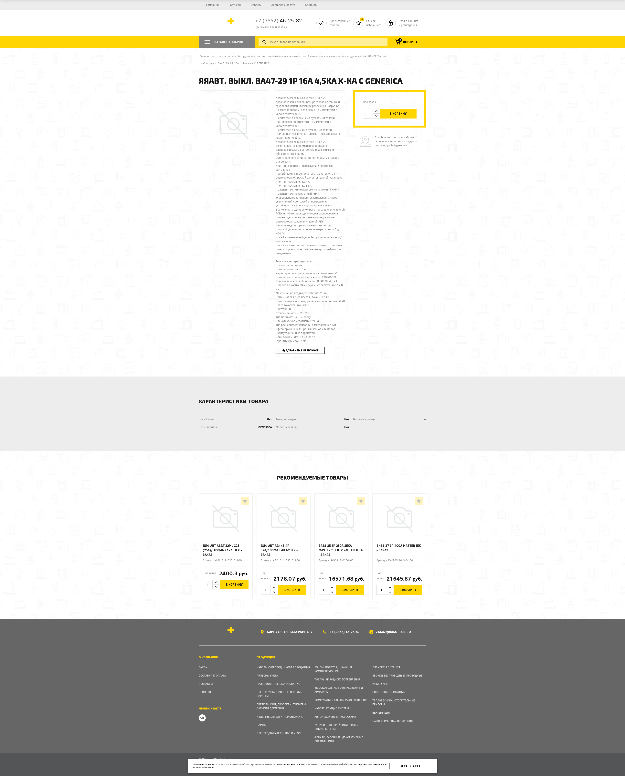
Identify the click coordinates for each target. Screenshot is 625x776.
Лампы (261, 725)
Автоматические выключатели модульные (334, 56)
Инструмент (381, 684)
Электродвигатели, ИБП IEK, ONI (279, 733)
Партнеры (234, 5)
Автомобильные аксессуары (335, 717)
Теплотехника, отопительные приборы (393, 702)
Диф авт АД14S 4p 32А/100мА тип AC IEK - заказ (279, 550)
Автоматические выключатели (281, 56)
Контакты (311, 5)
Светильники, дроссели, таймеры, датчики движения (282, 706)
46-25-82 (278, 20)
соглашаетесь (311, 764)
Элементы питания (386, 667)
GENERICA (374, 56)
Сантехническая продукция (392, 721)
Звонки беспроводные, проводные (397, 675)
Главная (204, 56)
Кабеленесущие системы (332, 708)
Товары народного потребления (337, 679)
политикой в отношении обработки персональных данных (243, 764)
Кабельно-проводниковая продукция (283, 667)
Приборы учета (267, 675)
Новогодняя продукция (388, 692)
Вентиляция (381, 712)
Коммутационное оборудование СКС (340, 700)
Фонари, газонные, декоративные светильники (338, 739)
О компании (211, 5)
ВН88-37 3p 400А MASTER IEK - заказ (398, 547)
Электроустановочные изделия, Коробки (280, 694)
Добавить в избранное (300, 350)
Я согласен (411, 766)
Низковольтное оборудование (236, 56)
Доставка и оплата (283, 5)
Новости (256, 5)
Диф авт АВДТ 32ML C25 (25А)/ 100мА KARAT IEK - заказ (222, 550)
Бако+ (203, 667)
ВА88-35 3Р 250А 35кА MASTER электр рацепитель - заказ (341, 550)
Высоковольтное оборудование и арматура (338, 689)
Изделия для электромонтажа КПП (281, 717)
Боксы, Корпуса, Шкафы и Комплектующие (333, 669)
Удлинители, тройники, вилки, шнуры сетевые (336, 727)
